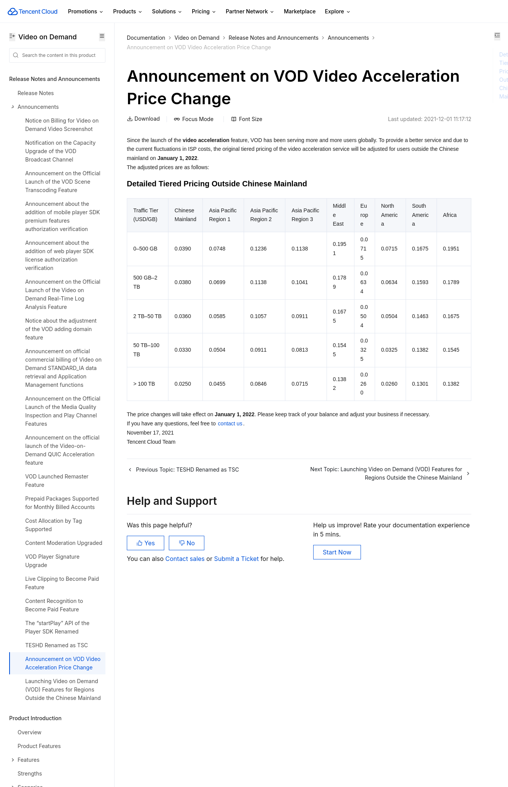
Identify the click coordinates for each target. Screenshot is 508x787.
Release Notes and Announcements (274, 37)
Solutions (167, 11)
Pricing (204, 11)
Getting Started (28, 544)
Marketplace (299, 11)
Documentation (146, 37)
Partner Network (250, 11)
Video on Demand (197, 37)
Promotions (86, 11)
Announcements (147, 47)
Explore (338, 11)
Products (128, 11)
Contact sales (185, 749)
